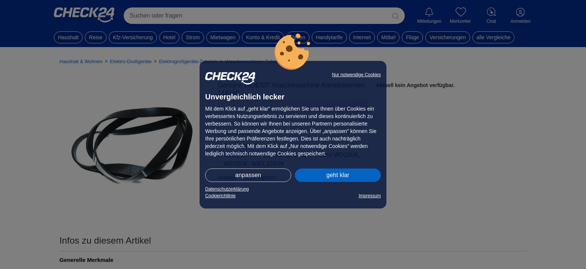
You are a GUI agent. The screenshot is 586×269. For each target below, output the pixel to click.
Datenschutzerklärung (227, 189)
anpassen (248, 175)
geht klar (337, 175)
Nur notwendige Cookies (356, 74)
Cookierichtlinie (220, 195)
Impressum (370, 195)
